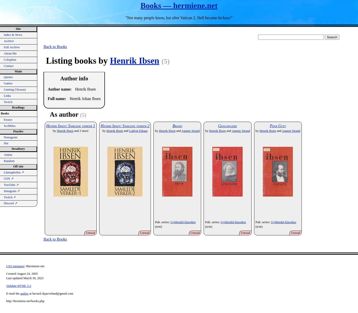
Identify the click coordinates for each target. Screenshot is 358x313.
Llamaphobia (14, 172)
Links (7, 96)
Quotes (8, 77)
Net (6, 143)
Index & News (13, 35)
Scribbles (10, 126)
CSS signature (15, 266)
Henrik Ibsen (134, 61)
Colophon (10, 59)
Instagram (12, 191)
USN (9, 178)
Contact (9, 66)
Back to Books (55, 47)
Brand (177, 126)
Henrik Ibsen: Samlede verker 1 (70, 126)
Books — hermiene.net (179, 5)
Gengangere (227, 126)
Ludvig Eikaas (138, 131)
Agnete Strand (190, 131)
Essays (8, 119)
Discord (10, 203)
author (24, 293)
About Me (10, 53)
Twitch (8, 102)
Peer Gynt (278, 126)
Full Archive (12, 47)
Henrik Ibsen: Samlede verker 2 (125, 126)
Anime (8, 154)
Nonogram (10, 137)
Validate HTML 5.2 (18, 286)
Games (8, 83)
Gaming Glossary (15, 89)
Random (9, 161)
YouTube (11, 185)
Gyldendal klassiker (183, 222)
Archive (9, 41)
